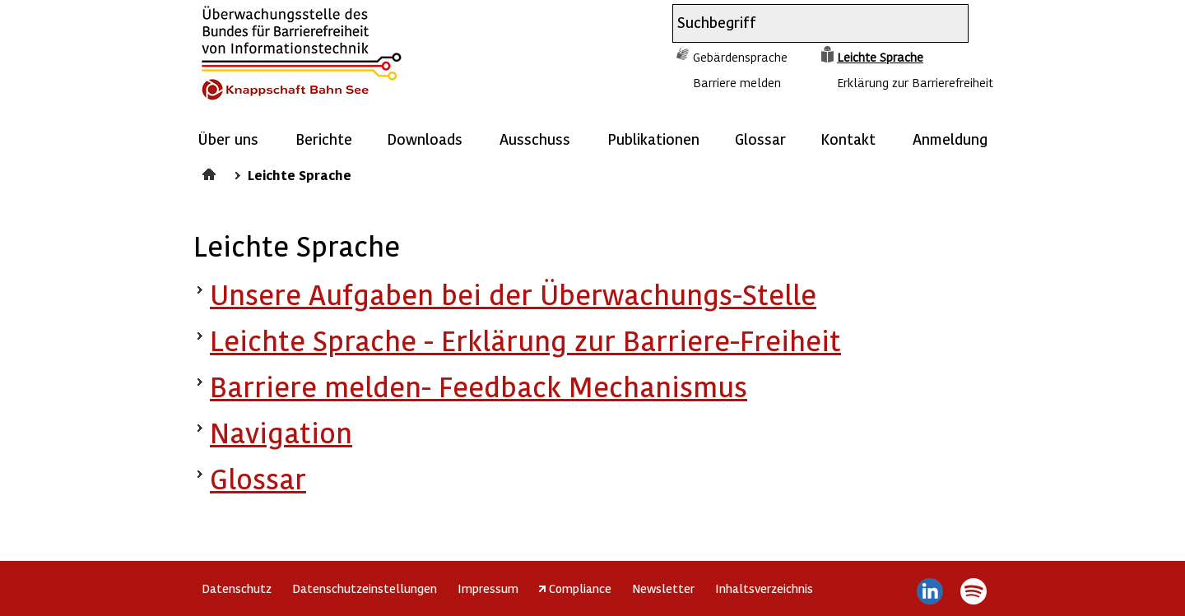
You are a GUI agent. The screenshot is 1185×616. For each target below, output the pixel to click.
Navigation (281, 432)
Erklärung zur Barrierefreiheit (915, 82)
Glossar (760, 138)
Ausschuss (535, 138)
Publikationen (653, 138)
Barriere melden (737, 82)
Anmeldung (950, 138)
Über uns (228, 138)
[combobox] (805, 23)
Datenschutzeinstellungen (364, 588)
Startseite (211, 172)
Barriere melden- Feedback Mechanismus (478, 386)
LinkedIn (930, 591)
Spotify (973, 591)
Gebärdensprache (740, 56)
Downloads (424, 138)
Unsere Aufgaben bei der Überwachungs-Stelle (513, 294)
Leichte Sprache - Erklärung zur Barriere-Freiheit (525, 340)
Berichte (323, 138)
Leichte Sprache (880, 56)
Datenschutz (237, 588)
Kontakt (848, 138)
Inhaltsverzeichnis (764, 588)
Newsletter (663, 588)
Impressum (488, 588)
